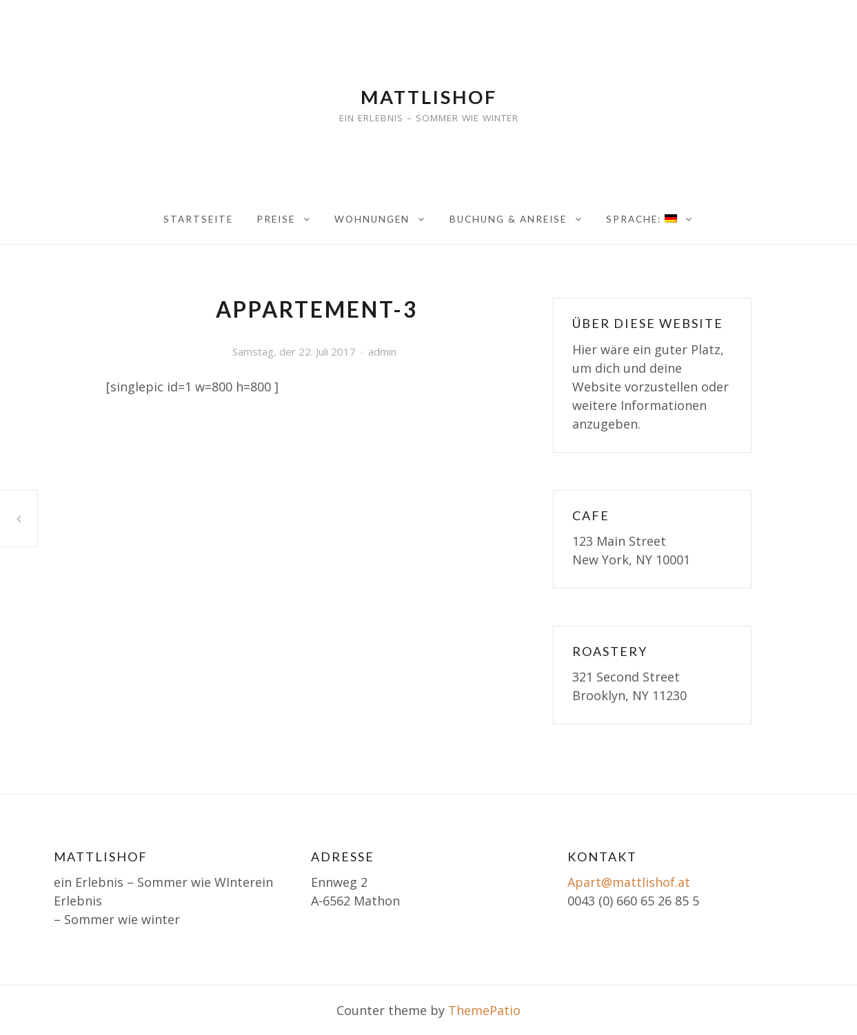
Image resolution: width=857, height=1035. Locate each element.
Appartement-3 (18, 518)
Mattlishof (429, 96)
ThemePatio (484, 1010)
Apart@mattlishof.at (628, 882)
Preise (275, 219)
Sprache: (641, 219)
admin (382, 351)
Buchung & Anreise (508, 219)
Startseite (198, 219)
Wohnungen (372, 219)
